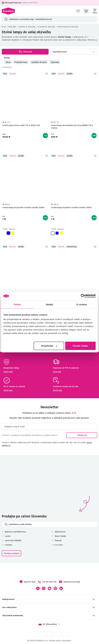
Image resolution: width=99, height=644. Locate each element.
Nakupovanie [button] (8, 599)
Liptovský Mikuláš (13, 540)
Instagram (43, 588)
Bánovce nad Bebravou (15, 532)
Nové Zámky (60, 536)
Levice (8, 536)
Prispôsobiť (49, 346)
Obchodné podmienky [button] (12, 615)
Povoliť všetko (80, 346)
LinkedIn (61, 588)
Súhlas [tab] (17, 304)
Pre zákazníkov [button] (9, 607)
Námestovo (60, 532)
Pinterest (55, 588)
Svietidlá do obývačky (46, 27)
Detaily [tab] (49, 304)
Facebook (38, 588)
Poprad (58, 540)
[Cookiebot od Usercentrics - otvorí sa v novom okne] (83, 296)
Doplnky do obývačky (26, 27)
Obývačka (12, 27)
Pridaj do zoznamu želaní (46, 73)
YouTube (49, 588)
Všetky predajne (11, 553)
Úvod (4, 27)
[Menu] (95, 11)
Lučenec (8, 545)
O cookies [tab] (81, 304)
